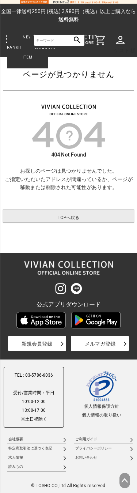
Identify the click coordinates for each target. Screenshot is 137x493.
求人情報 (15, 457)
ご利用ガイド (86, 439)
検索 (77, 40)
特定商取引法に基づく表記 (30, 448)
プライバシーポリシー (93, 448)
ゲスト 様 (125, 50)
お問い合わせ (86, 457)
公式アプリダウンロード (69, 304)
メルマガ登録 (100, 344)
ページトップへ (124, 480)
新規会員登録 (37, 344)
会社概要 (15, 439)
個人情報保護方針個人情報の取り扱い (101, 394)
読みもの (15, 466)
